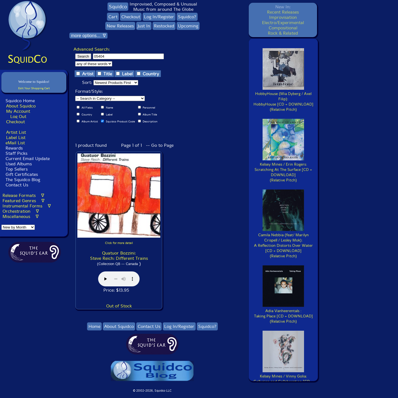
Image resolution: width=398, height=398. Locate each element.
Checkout (15, 121)
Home (94, 326)
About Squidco (21, 106)
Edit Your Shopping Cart (34, 88)
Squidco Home (20, 100)
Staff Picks (16, 153)
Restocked (164, 26)
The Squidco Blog (23, 179)
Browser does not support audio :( (119, 278)
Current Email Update (27, 158)
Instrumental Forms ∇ (26, 206)
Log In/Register (159, 16)
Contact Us (16, 185)
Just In (144, 26)
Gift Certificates (22, 174)
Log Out (18, 116)
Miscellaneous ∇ (20, 216)
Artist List (16, 132)
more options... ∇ (88, 35)
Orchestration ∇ (20, 211)
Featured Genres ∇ (23, 200)
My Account (18, 111)
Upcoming (188, 26)
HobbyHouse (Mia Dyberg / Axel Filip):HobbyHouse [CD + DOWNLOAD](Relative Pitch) (283, 99)
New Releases (120, 26)
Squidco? (187, 16)
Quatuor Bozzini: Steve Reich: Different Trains (119, 255)
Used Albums (19, 163)
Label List (15, 137)
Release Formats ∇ (23, 195)
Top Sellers (17, 169)
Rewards (14, 148)
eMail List (15, 142)
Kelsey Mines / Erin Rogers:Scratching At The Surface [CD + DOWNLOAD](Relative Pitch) (283, 170)
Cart (112, 16)
